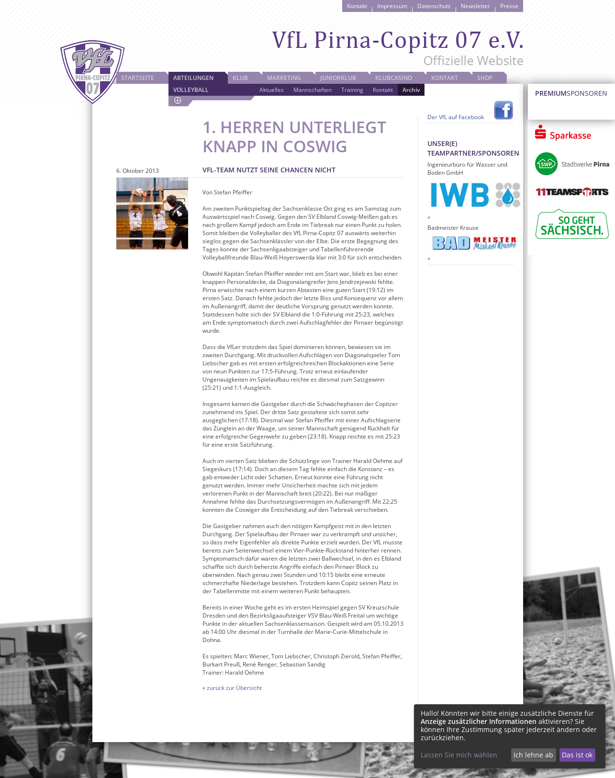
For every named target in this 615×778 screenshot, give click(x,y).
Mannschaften (312, 90)
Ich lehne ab (533, 754)
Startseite (137, 78)
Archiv (411, 90)
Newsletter (475, 6)
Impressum (392, 6)
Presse (509, 6)
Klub (240, 78)
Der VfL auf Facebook (455, 117)
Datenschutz (434, 6)
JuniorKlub (338, 78)
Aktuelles (271, 90)
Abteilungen (193, 78)
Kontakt (357, 6)
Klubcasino (393, 78)
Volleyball (191, 90)
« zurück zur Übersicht (232, 688)
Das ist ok (577, 754)
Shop (484, 78)
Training (352, 90)
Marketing (284, 78)
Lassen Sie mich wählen (459, 755)
